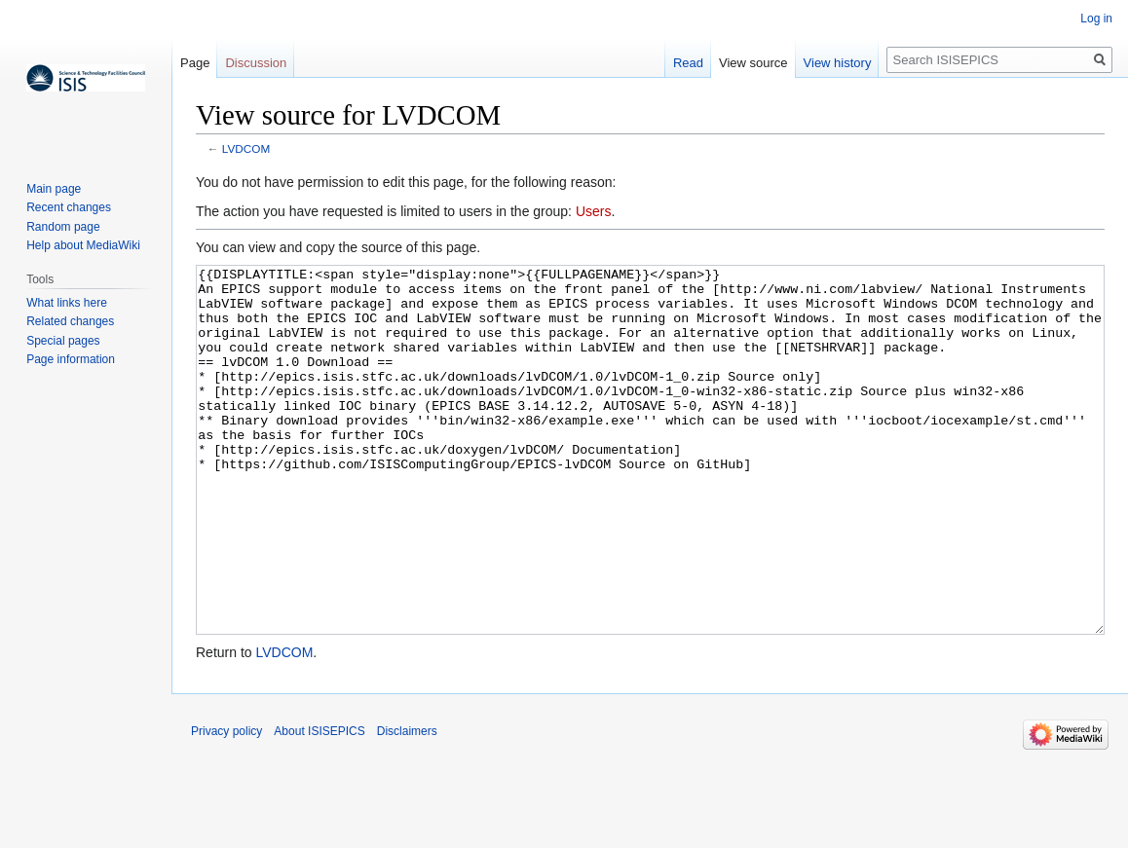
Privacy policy (226, 804)
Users (594, 211)
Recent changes (68, 207)
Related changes (70, 321)
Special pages (62, 341)
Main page (53, 189)
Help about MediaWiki (83, 245)
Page (194, 62)
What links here (66, 303)
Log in (1096, 18)
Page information (70, 359)
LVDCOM (246, 148)
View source (753, 62)
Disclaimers (407, 804)
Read (688, 62)
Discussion (255, 62)
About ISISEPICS (319, 804)
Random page (62, 227)
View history (838, 62)
